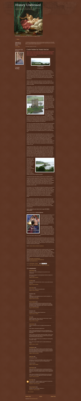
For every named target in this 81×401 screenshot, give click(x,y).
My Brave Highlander (37, 265)
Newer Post (28, 396)
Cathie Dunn (31, 356)
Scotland (42, 265)
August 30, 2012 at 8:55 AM (33, 277)
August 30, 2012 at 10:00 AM (34, 290)
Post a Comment (31, 391)
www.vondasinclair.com (34, 260)
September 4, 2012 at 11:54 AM (34, 389)
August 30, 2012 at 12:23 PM (34, 307)
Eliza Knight (31, 379)
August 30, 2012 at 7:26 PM (33, 344)
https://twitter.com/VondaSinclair (34, 258)
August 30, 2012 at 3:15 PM (33, 320)
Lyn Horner (31, 280)
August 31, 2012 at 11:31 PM (34, 376)
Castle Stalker (31, 265)
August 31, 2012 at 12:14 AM (34, 353)
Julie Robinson (31, 347)
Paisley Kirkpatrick (32, 301)
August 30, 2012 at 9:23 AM (33, 284)
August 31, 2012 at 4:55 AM (33, 364)
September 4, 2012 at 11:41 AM (34, 383)
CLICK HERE (17, 46)
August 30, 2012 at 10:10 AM (34, 298)
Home (18, 39)
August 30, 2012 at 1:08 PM (33, 313)
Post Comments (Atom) (34, 398)
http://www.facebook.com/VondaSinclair (37, 259)
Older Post (53, 396)
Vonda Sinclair (47, 265)
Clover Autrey (31, 287)
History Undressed (28, 5)
